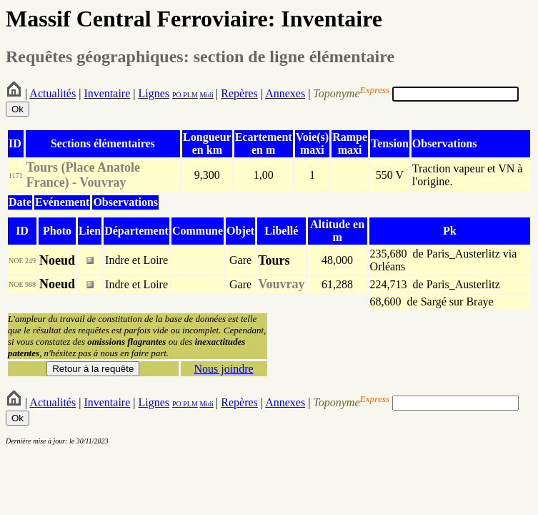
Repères (239, 93)
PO (176, 95)
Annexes (285, 93)
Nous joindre (223, 369)
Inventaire (107, 93)
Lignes (153, 93)
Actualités (52, 93)
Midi (206, 95)
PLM (189, 95)
